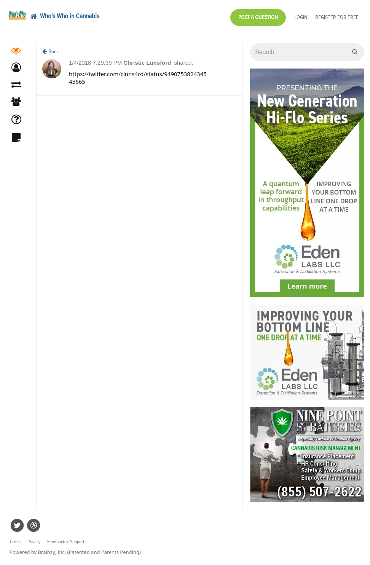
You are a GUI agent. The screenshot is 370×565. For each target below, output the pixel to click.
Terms (15, 541)
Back (50, 51)
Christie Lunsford (147, 62)
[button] (16, 67)
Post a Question (258, 17)
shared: (183, 62)
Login (301, 17)
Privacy (33, 541)
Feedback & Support (65, 541)
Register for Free (337, 17)
